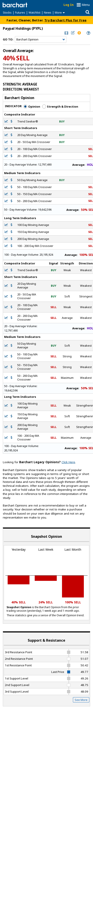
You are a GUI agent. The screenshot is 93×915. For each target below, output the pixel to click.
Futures (20, 12)
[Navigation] (40, 39)
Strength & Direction (60, 106)
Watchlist (34, 12)
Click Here (68, 462)
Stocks (7, 12)
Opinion (31, 106)
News (47, 12)
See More (81, 700)
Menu (86, 5)
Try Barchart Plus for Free (65, 20)
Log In (69, 5)
